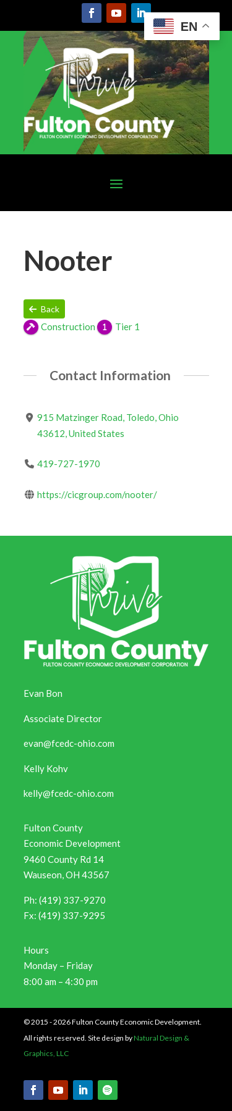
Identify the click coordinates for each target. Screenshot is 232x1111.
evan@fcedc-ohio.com (69, 743)
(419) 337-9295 (71, 915)
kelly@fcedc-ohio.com (69, 793)
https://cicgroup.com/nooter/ (97, 494)
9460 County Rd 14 (64, 859)
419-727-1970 (68, 463)
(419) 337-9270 (72, 899)
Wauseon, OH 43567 (67, 874)
